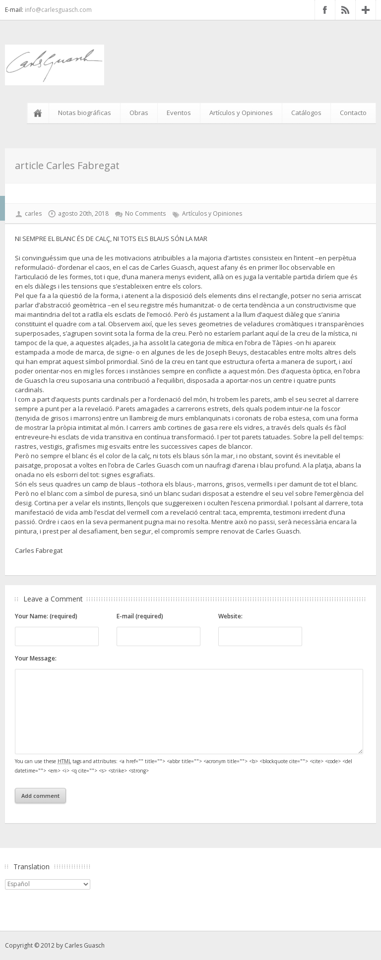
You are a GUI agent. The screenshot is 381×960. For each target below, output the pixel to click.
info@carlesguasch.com (58, 9)
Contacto (353, 112)
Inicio (40, 113)
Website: (230, 616)
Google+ (366, 10)
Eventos (179, 112)
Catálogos (306, 112)
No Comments (145, 213)
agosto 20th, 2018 (83, 213)
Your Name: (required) (46, 616)
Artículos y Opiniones (241, 112)
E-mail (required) (140, 616)
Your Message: (36, 658)
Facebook (325, 10)
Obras (138, 112)
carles (33, 213)
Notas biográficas (84, 112)
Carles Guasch (84, 945)
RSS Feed (345, 10)
